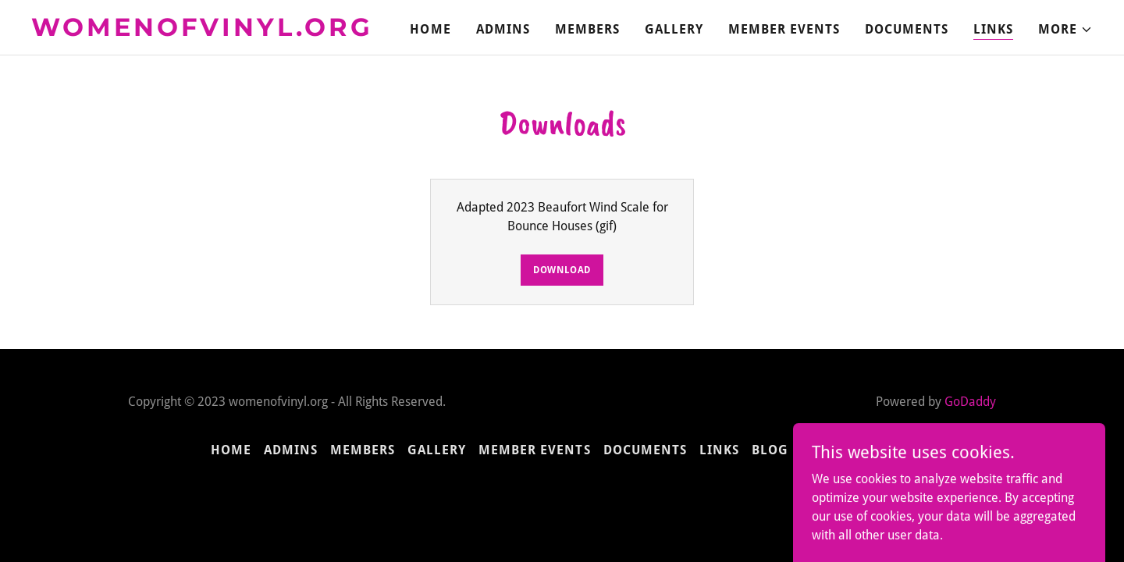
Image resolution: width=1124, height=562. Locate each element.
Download (562, 270)
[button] (1065, 29)
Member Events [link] (784, 29)
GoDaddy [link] (970, 401)
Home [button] (231, 450)
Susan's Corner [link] (857, 450)
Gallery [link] (674, 29)
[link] (217, 31)
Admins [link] (503, 29)
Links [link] (993, 29)
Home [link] (430, 29)
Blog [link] (770, 450)
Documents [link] (906, 29)
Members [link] (587, 29)
